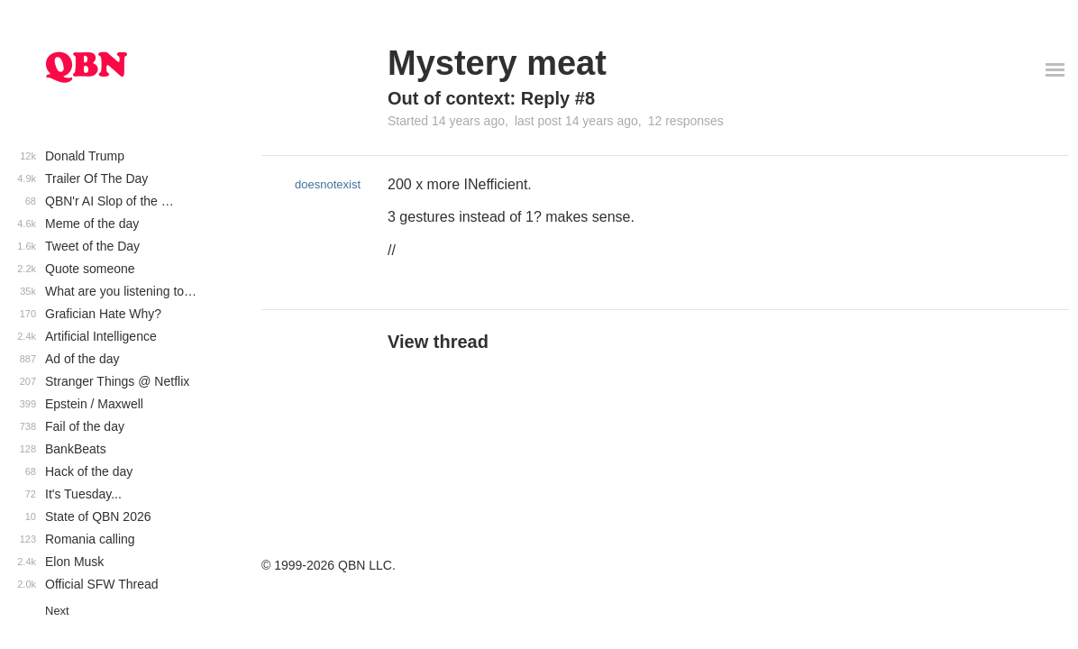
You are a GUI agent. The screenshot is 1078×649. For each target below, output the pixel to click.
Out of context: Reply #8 (491, 98)
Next (57, 611)
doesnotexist (328, 184)
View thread (438, 342)
